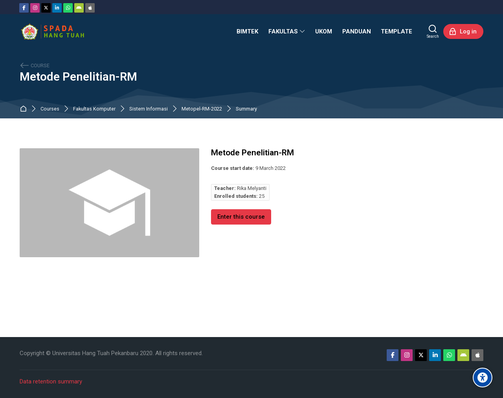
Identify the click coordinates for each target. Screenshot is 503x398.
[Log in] (463, 31)
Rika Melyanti (251, 188)
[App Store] (90, 8)
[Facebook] (24, 8)
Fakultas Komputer (94, 109)
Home (25, 109)
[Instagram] (35, 8)
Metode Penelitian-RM (78, 76)
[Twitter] (46, 8)
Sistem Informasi (148, 109)
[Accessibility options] (482, 377)
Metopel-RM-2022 (202, 109)
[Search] (433, 31)
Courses (49, 109)
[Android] (79, 8)
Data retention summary (51, 381)
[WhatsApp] (68, 8)
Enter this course (241, 216)
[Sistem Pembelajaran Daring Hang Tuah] (52, 31)
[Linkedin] (57, 8)
